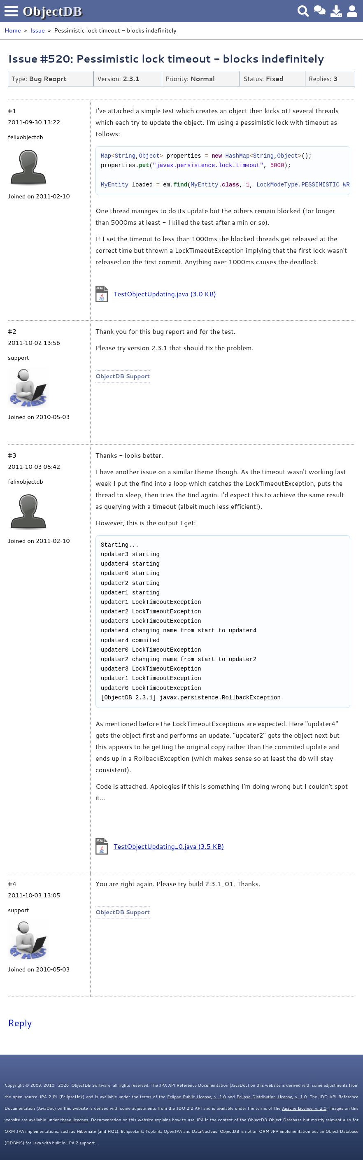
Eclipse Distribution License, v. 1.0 (272, 1096)
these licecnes (74, 1120)
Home (13, 30)
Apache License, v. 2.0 (304, 1108)
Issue (37, 30)
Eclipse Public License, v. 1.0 (196, 1096)
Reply (20, 1022)
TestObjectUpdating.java (165, 293)
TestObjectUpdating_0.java (169, 846)
